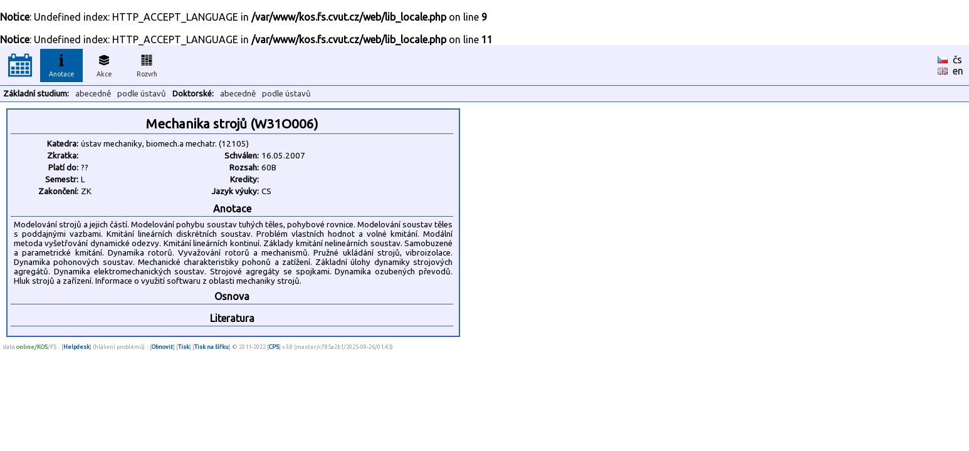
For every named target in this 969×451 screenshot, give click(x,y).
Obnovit (162, 346)
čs (957, 59)
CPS (274, 346)
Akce (104, 64)
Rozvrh (147, 64)
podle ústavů (141, 93)
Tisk (183, 346)
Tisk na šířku (211, 346)
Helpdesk (76, 346)
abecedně (93, 93)
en (958, 70)
